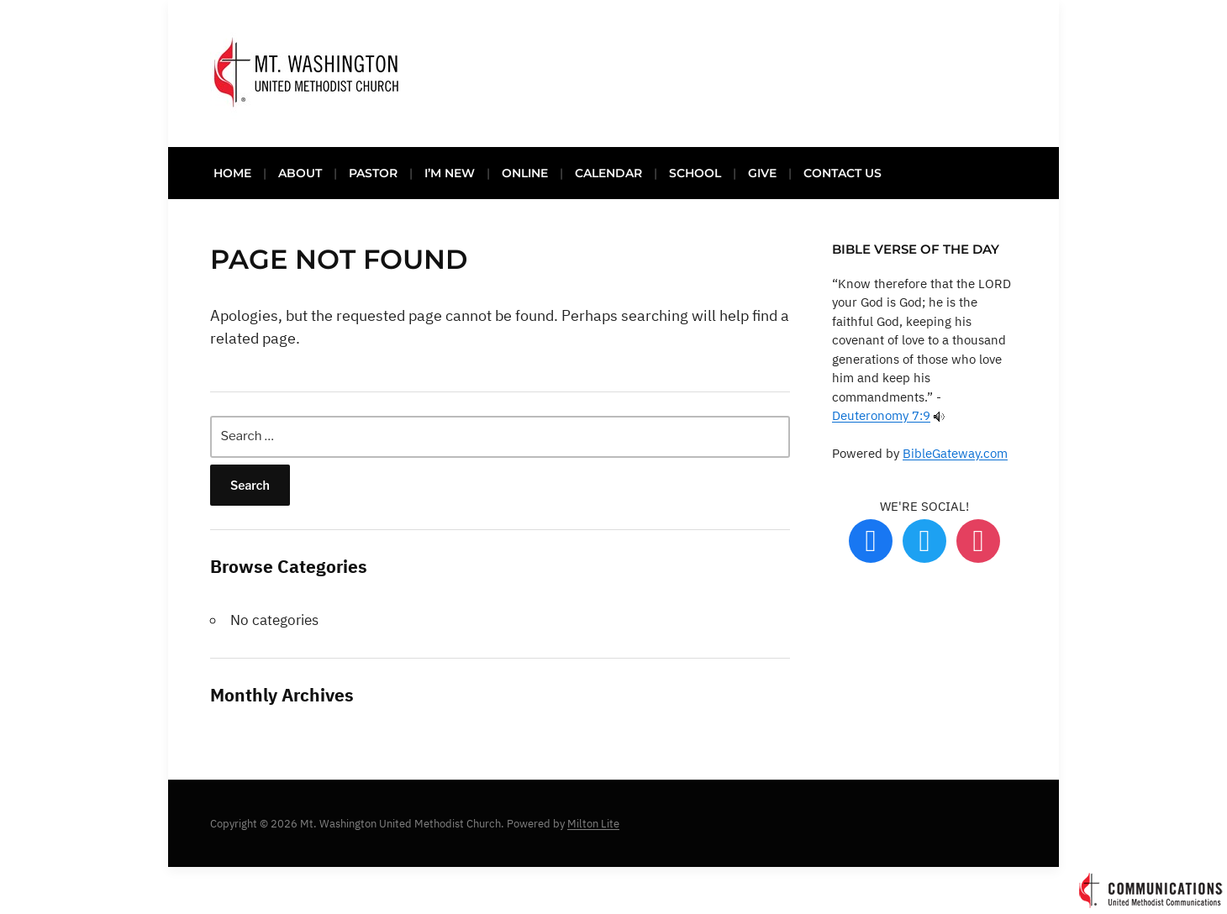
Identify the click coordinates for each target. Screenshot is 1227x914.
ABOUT (300, 173)
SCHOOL (695, 173)
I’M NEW (449, 173)
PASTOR (373, 173)
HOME (232, 173)
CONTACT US (842, 173)
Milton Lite (593, 824)
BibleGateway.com (955, 453)
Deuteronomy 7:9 (881, 415)
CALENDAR (608, 173)
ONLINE (525, 173)
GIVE (762, 173)
